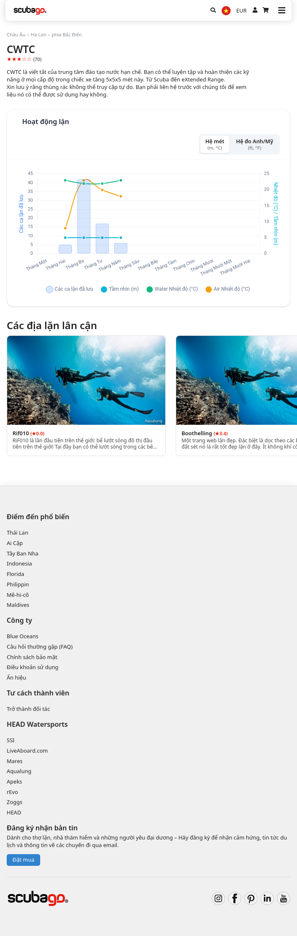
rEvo (12, 792)
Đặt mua (23, 859)
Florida (15, 574)
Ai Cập (15, 543)
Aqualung (19, 771)
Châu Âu (16, 34)
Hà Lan (38, 34)
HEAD (14, 812)
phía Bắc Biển (66, 34)
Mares (15, 761)
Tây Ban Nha (22, 553)
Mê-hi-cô (18, 595)
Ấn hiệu (16, 677)
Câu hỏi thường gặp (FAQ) (40, 646)
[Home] (30, 10)
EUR (241, 10)
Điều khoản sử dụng (33, 667)
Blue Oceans (22, 636)
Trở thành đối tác (28, 709)
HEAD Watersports (37, 724)
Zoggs (15, 802)
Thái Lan (17, 532)
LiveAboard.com (27, 750)
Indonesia (19, 563)
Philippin (18, 584)
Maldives (18, 605)
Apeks (14, 781)
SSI (11, 740)
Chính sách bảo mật (32, 657)
